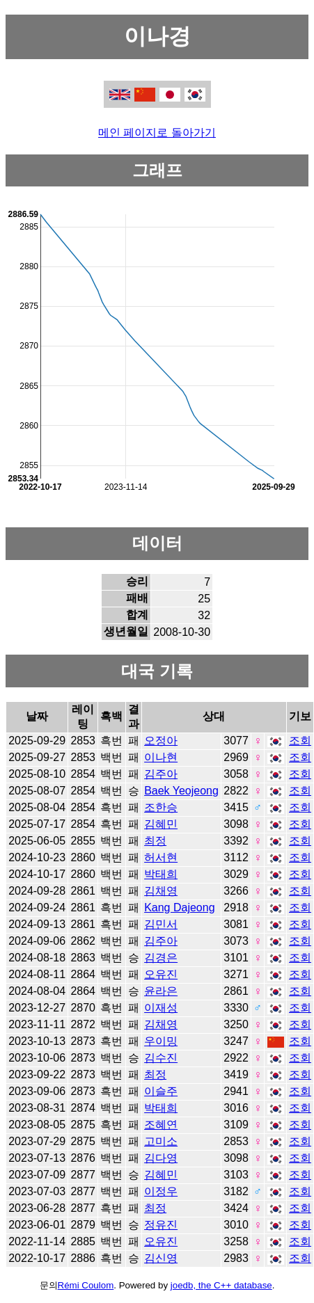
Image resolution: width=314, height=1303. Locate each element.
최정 (155, 841)
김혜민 (161, 824)
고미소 (161, 1141)
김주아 (161, 774)
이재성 (161, 1008)
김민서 (161, 924)
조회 (300, 740)
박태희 (161, 874)
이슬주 (161, 1091)
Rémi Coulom (86, 1285)
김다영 (161, 1158)
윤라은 (161, 991)
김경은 (161, 958)
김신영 (161, 1258)
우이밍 (161, 1041)
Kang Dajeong (179, 907)
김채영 (161, 891)
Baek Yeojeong (181, 791)
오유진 (161, 974)
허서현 (161, 857)
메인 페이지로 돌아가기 (157, 132)
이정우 (161, 1191)
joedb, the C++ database (221, 1285)
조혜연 (161, 1124)
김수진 (161, 1058)
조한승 (161, 807)
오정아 (161, 740)
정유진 (161, 1225)
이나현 (161, 757)
